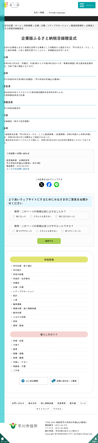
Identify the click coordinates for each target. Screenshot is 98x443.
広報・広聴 (18, 287)
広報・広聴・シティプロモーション (51, 25)
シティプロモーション (23, 291)
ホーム (18, 25)
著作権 (73, 403)
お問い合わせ (18, 403)
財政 (15, 321)
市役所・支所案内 (21, 278)
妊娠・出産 (18, 340)
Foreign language (57, 12)
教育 (15, 349)
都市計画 (17, 312)
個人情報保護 (47, 403)
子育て (16, 344)
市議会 (16, 282)
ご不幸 (16, 370)
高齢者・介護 (19, 366)
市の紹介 (17, 270)
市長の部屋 (18, 274)
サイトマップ (42, 408)
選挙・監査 (18, 325)
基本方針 (32, 403)
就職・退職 (18, 353)
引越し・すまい (20, 361)
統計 (15, 295)
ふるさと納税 (19, 316)
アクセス (57, 408)
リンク (83, 403)
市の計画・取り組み (22, 265)
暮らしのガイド (49, 334)
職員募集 (17, 304)
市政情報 (28, 25)
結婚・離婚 (18, 357)
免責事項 (61, 403)
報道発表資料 (77, 25)
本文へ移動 (39, 12)
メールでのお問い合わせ (17, 168)
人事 (15, 299)
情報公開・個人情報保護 (24, 308)
